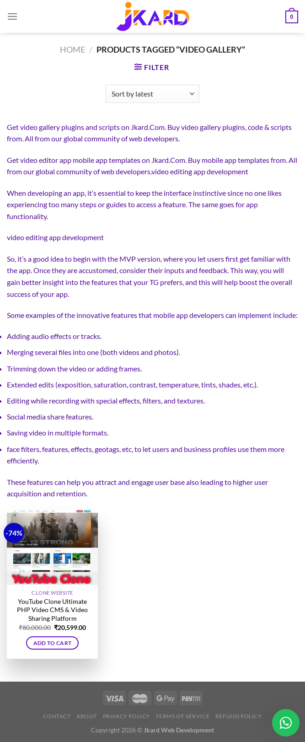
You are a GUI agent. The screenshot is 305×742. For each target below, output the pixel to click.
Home (72, 49)
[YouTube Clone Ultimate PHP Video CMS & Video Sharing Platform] (52, 547)
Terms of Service (182, 716)
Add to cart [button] (52, 643)
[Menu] (12, 16)
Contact (56, 716)
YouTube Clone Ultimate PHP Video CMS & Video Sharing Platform (52, 609)
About (86, 716)
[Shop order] (152, 94)
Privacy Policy (126, 716)
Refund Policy (238, 716)
